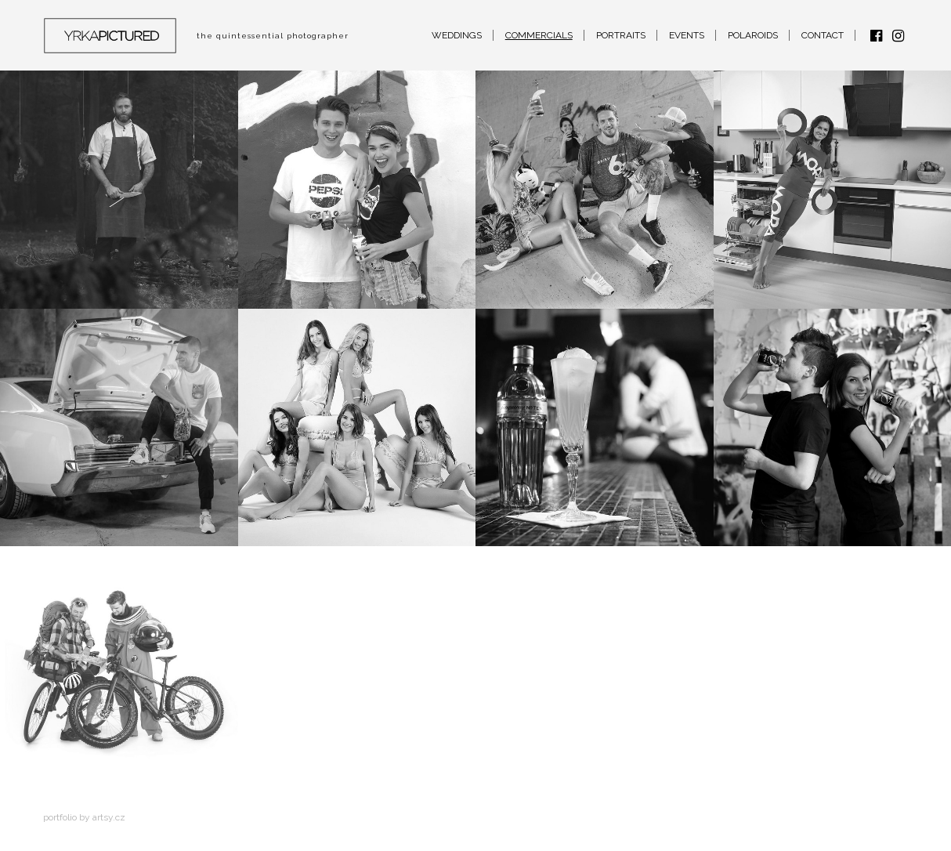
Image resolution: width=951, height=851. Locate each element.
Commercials (539, 35)
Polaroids (753, 35)
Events (686, 35)
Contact (822, 35)
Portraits (620, 35)
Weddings (457, 35)
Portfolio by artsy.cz (84, 817)
